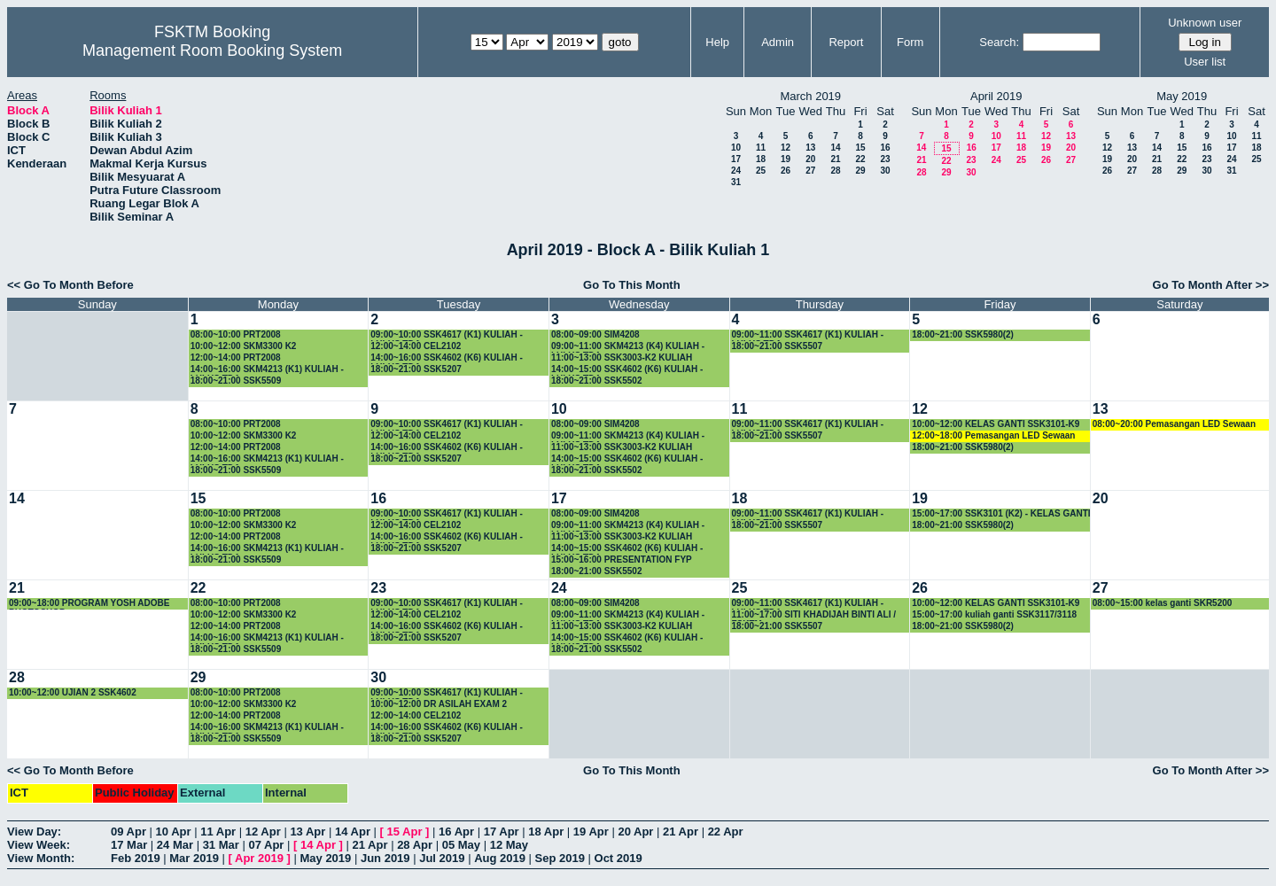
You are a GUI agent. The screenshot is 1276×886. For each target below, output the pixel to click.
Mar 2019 (194, 858)
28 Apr (414, 844)
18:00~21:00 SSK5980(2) (963, 334)
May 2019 (325, 858)
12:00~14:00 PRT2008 (236, 357)
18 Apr (546, 831)
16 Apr (456, 831)
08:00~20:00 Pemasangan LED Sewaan (1174, 424)
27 (810, 170)
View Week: (38, 844)
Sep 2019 (560, 858)
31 (736, 182)
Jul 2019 (441, 858)
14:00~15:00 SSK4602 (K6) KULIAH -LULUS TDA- (627, 370)
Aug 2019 (499, 858)
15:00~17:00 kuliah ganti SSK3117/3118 (994, 614)
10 (736, 147)
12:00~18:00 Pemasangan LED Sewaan (993, 435)
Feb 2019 (135, 858)
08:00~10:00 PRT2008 (236, 334)
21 (835, 159)
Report (846, 42)
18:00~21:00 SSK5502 (596, 380)
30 (885, 170)
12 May (509, 844)
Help (717, 42)
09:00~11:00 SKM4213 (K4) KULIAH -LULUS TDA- (627, 347)
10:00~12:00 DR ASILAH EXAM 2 (438, 704)
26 (785, 170)
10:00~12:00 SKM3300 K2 (244, 346)
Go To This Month (632, 284)
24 (736, 170)
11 (761, 147)
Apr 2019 (259, 858)
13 (810, 147)
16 (885, 147)
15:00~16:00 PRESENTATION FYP (621, 559)
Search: (999, 42)
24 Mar (175, 844)
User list (1204, 61)
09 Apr (128, 831)
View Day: (34, 831)
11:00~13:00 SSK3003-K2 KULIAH (621, 357)
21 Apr (680, 831)
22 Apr (725, 831)
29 (860, 170)
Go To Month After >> (1211, 284)
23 (885, 159)
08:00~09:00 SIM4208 (595, 334)
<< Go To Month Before (70, 284)
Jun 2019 (385, 858)
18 (761, 159)
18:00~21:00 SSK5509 (236, 380)
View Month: (40, 858)
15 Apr (405, 831)
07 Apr (266, 844)
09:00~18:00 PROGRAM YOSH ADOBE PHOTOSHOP (89, 604)
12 (785, 147)
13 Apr (307, 831)
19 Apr (591, 831)
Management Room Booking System (212, 50)
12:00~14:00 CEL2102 (415, 346)
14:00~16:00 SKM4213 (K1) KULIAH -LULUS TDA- (267, 370)
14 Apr (352, 831)
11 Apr (218, 831)
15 (860, 147)
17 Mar (129, 844)
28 (835, 170)
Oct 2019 (618, 858)
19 (785, 159)
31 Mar (221, 844)
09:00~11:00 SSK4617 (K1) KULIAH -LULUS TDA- (807, 335)
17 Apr (501, 831)
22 (860, 159)
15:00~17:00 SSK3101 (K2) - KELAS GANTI (1001, 513)
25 (761, 170)
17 (736, 159)
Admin (777, 42)
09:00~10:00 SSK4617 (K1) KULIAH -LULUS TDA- (446, 335)
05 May (461, 844)
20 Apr (635, 831)
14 (835, 147)
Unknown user (1204, 22)
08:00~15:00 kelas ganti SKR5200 (1163, 603)
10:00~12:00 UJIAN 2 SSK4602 (72, 692)
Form (910, 42)
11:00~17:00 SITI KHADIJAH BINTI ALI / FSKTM (814, 615)
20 (810, 159)
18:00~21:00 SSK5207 (416, 369)
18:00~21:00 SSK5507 (777, 346)
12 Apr (263, 831)
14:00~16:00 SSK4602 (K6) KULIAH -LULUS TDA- (446, 358)
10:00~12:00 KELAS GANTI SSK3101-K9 (995, 424)
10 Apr (173, 831)
